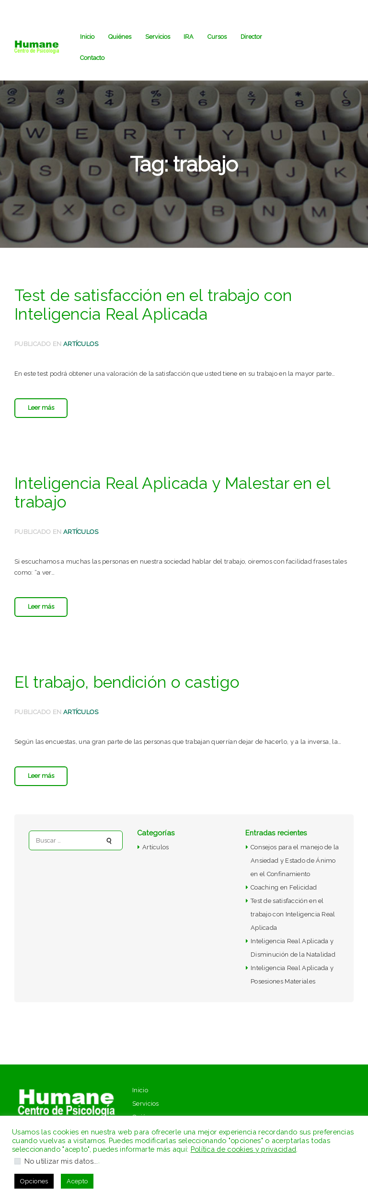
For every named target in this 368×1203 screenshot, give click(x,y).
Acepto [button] (77, 1181)
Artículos (81, 343)
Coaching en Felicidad (284, 887)
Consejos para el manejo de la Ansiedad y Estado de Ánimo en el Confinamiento (295, 861)
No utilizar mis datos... (61, 1161)
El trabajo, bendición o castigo (127, 682)
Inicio (140, 1090)
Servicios (145, 1103)
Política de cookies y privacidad (244, 1149)
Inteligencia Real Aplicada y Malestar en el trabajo (172, 492)
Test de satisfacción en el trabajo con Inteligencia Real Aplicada (153, 305)
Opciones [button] (34, 1181)
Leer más (41, 407)
